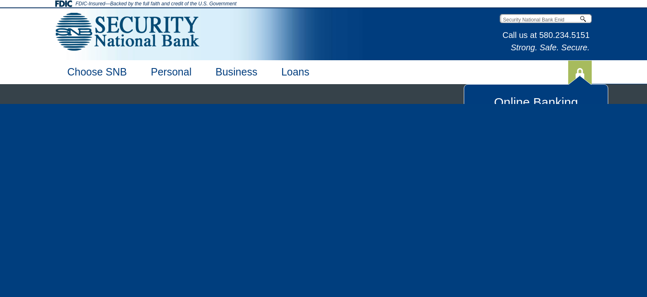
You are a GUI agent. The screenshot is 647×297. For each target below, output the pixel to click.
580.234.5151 (564, 35)
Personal (171, 72)
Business (236, 72)
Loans (295, 72)
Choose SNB (97, 72)
